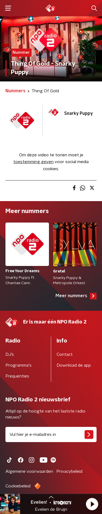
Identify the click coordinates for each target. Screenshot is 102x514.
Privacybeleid (69, 471)
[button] (92, 504)
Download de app (74, 365)
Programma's (18, 365)
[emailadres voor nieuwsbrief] (51, 434)
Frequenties (17, 376)
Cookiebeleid (17, 486)
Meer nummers (76, 296)
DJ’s (9, 354)
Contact (65, 354)
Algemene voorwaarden (29, 471)
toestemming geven (33, 162)
